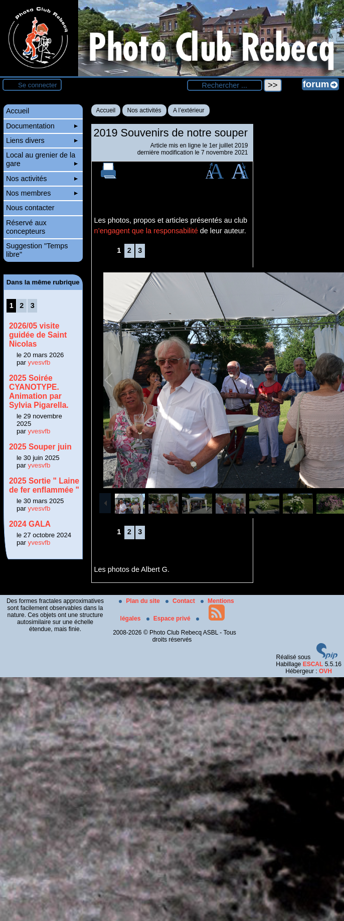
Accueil (106, 110)
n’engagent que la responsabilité (146, 231)
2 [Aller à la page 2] (129, 250)
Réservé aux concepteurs (26, 227)
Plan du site (140, 600)
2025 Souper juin (40, 446)
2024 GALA (30, 524)
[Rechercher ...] (224, 85)
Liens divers (42, 140)
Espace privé (169, 618)
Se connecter (37, 85)
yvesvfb (39, 362)
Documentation (42, 126)
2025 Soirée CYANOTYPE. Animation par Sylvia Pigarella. (39, 391)
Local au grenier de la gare (42, 159)
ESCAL (313, 664)
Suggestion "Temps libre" (37, 250)
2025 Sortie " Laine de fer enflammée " (44, 485)
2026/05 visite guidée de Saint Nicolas (38, 335)
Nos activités (144, 110)
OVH (325, 671)
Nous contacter (30, 208)
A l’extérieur (189, 110)
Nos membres (42, 193)
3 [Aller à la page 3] (140, 250)
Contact (181, 600)
